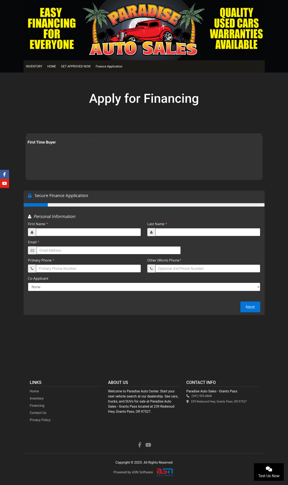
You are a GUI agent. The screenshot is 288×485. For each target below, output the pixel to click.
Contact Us (38, 413)
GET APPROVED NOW (75, 66)
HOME (51, 66)
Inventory (37, 398)
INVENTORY (34, 66)
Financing (37, 406)
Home (34, 391)
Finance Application (109, 66)
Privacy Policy (40, 420)
